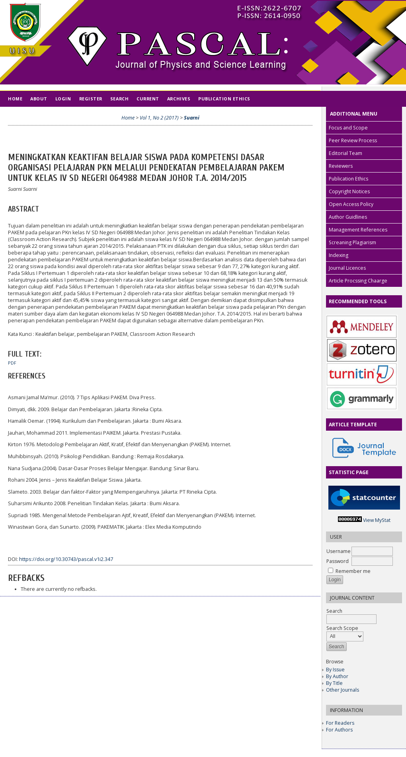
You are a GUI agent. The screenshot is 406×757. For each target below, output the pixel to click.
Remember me (353, 571)
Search (119, 99)
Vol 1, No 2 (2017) (159, 117)
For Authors (339, 729)
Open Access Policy (351, 204)
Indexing (338, 255)
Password (337, 561)
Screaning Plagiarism (352, 242)
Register (90, 99)
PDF (12, 363)
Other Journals (342, 689)
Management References (358, 229)
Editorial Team (345, 153)
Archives (178, 99)
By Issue (335, 669)
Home (15, 99)
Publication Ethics (348, 178)
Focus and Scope (348, 127)
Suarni (191, 117)
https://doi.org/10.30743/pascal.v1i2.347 (66, 559)
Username (338, 551)
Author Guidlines (348, 217)
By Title (334, 683)
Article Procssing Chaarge (358, 280)
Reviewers (341, 166)
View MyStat (376, 520)
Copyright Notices (349, 191)
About (38, 99)
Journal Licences (347, 268)
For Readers (340, 723)
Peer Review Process (353, 140)
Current (148, 99)
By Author (337, 676)
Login (63, 99)
